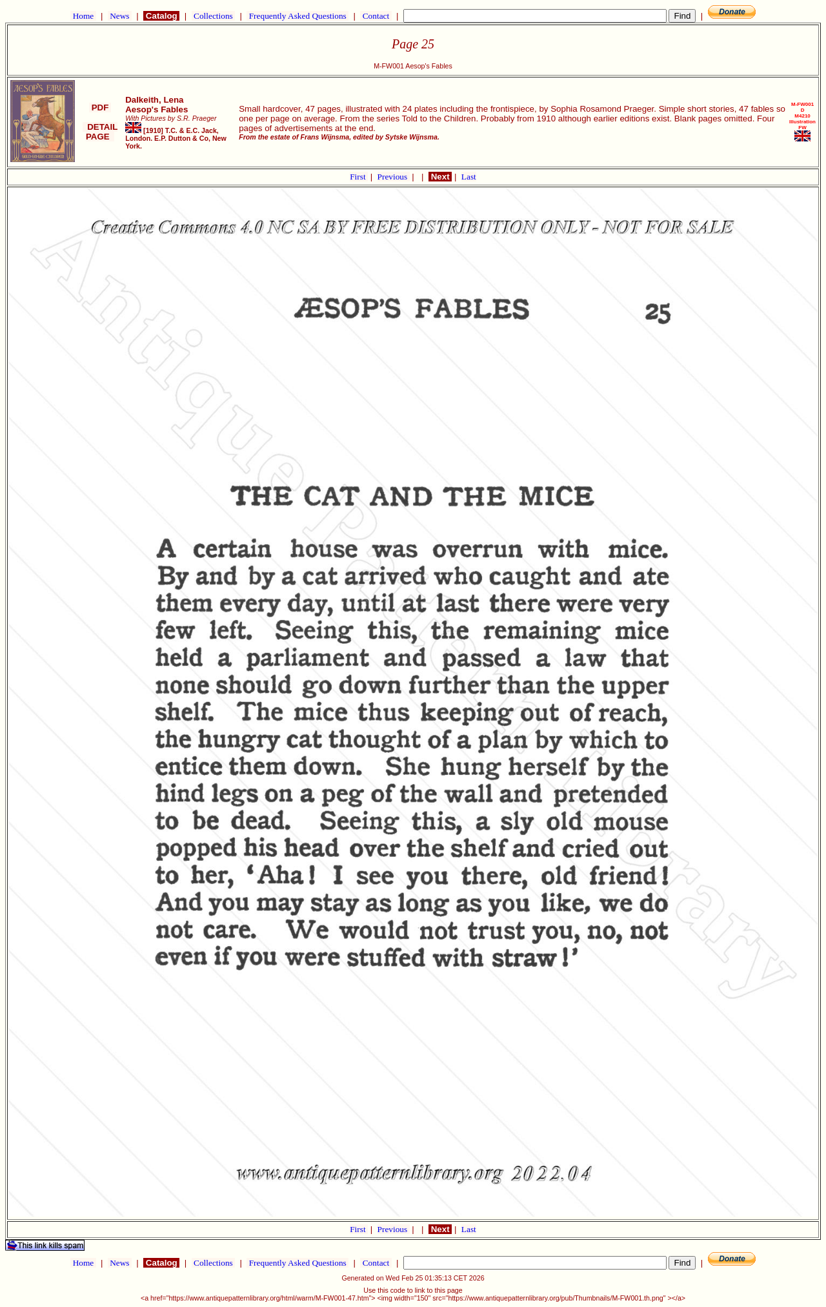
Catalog (161, 16)
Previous (394, 176)
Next (440, 176)
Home (83, 16)
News (120, 16)
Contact (375, 16)
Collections (213, 16)
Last (468, 176)
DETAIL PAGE (100, 131)
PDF (100, 107)
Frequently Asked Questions (297, 16)
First (359, 176)
